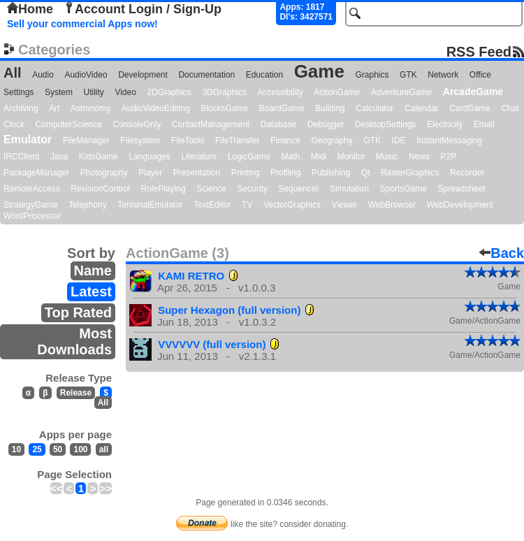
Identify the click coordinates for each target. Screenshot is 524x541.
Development (143, 75)
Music (387, 156)
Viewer (344, 205)
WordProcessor (32, 216)
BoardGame (282, 108)
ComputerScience (69, 124)
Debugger (325, 124)
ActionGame (337, 92)
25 (36, 449)
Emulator (27, 139)
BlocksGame (224, 108)
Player (150, 173)
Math (291, 156)
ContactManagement (210, 124)
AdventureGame (401, 92)
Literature (199, 156)
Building (330, 108)
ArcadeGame (473, 91)
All (12, 72)
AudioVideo (85, 75)
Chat (509, 108)
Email (484, 124)
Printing (245, 173)
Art (54, 108)
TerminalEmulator (149, 205)
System (59, 92)
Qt (365, 173)
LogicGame (249, 156)
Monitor (351, 156)
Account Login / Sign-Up (142, 9)
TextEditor (212, 205)
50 (57, 449)
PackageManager (36, 173)
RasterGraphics (410, 173)
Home (30, 9)
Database (278, 124)
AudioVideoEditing (156, 108)
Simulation (349, 189)
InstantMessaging (449, 140)
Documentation (206, 75)
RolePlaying (163, 189)
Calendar (422, 108)
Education (264, 75)
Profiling (285, 173)
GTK (408, 75)
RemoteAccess (31, 189)
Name (93, 270)
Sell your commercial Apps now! (82, 23)
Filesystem (140, 140)
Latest (91, 291)
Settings (18, 92)
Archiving (20, 108)
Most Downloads (74, 341)
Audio (43, 75)
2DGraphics (169, 92)
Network (443, 75)
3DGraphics (224, 92)
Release (76, 393)
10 (16, 449)
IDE (399, 140)
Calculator (374, 108)
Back (501, 253)
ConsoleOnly (137, 124)
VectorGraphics (292, 205)
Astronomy (90, 108)
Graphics (371, 75)
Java (59, 156)
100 (80, 449)
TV (247, 205)
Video (125, 92)
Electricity (445, 124)
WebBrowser (392, 205)
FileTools (187, 140)
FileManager (86, 140)
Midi (318, 156)
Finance (285, 140)
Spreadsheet (461, 189)
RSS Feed (478, 51)
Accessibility (280, 92)
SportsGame (403, 189)
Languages (149, 156)
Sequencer (298, 189)
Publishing (331, 173)
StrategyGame (30, 205)
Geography (331, 140)
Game (319, 71)
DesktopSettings (385, 124)
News (419, 156)
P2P (448, 156)
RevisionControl (100, 189)
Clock (13, 124)
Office (480, 75)
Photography (104, 173)
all (103, 449)
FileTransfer (237, 140)
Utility (94, 92)
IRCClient (21, 156)
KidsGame (98, 156)
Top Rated (78, 312)
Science (211, 189)
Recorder (467, 173)
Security (252, 189)
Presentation (196, 173)
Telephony (87, 205)
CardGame (469, 108)
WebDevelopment (460, 205)
